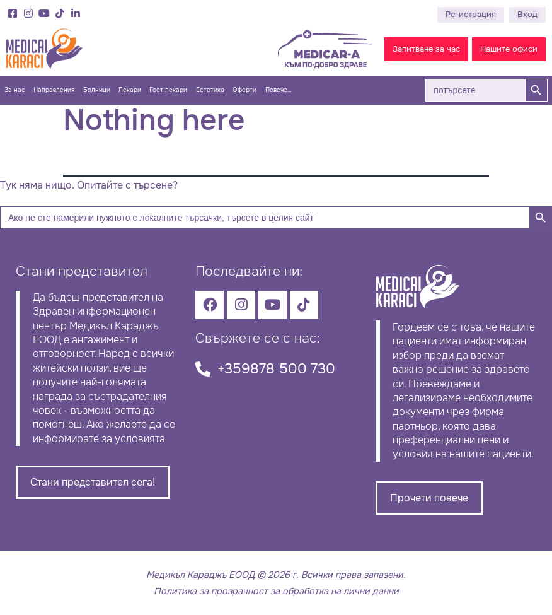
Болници (96, 90)
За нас (14, 90)
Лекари (129, 90)
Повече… (278, 90)
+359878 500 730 (276, 369)
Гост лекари (168, 90)
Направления (53, 90)
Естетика (210, 90)
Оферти (244, 90)
